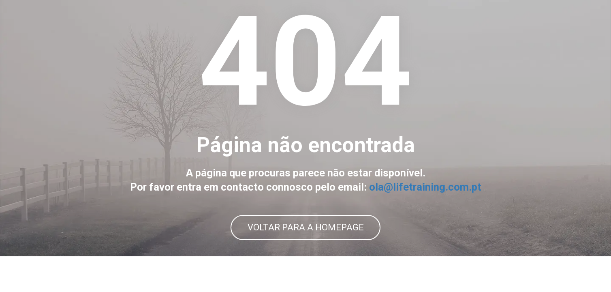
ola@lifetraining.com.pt (425, 205)
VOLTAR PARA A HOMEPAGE (306, 245)
